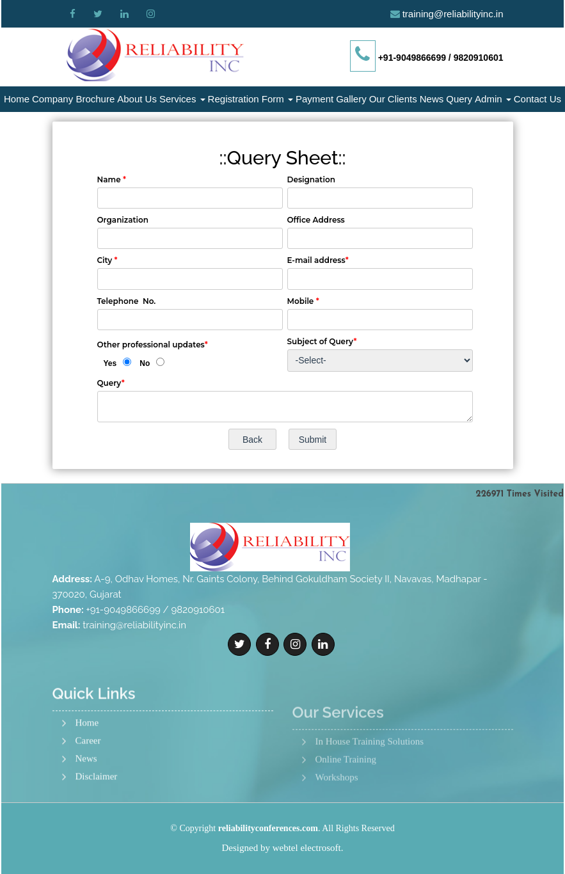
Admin (493, 98)
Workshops (336, 812)
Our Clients (393, 98)
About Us (137, 98)
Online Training (345, 794)
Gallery (351, 98)
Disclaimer (97, 809)
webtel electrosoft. (308, 848)
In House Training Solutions (369, 776)
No (144, 363)
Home (16, 98)
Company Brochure (73, 98)
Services (182, 98)
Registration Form (250, 98)
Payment (314, 98)
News (432, 98)
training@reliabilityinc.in (453, 13)
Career (88, 773)
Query (459, 98)
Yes (110, 363)
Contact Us (537, 98)
